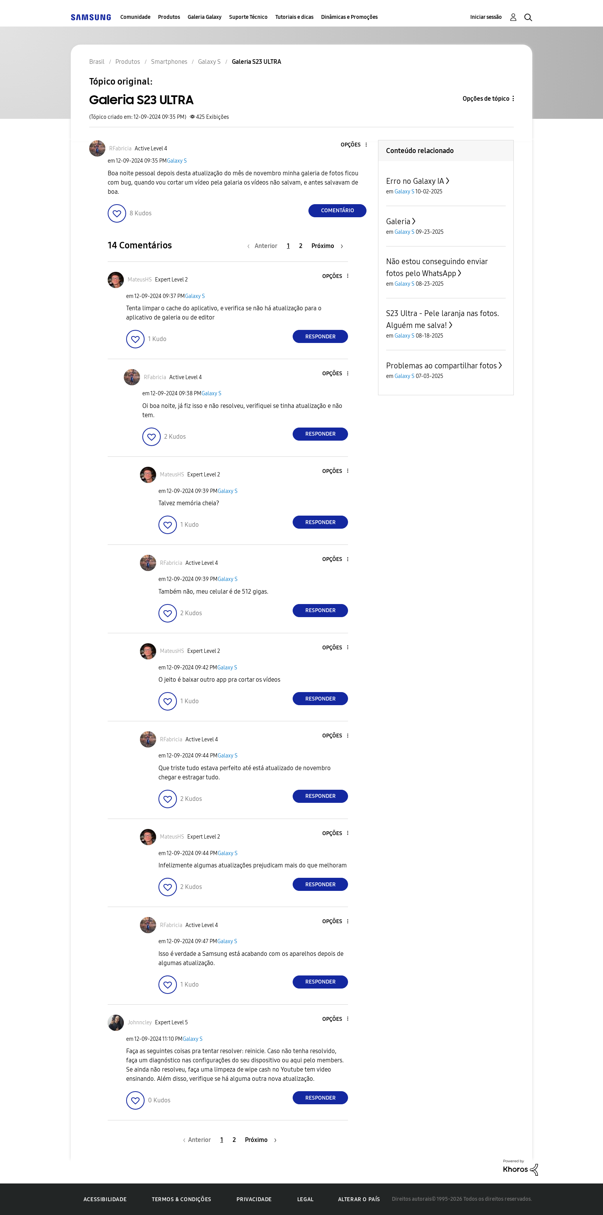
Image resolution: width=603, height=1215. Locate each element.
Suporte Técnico (248, 17)
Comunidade (135, 17)
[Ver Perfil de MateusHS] (140, 279)
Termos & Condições (182, 1199)
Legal (305, 1199)
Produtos (169, 17)
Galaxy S (177, 161)
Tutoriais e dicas (294, 17)
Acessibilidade (105, 1199)
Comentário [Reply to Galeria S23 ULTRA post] (337, 210)
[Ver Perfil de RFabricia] (120, 148)
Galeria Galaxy (205, 17)
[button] (353, 145)
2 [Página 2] (300, 246)
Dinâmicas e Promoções (349, 17)
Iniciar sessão (486, 17)
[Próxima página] (327, 246)
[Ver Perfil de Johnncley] (140, 1022)
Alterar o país (359, 1199)
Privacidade (254, 1199)
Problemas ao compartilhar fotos (441, 365)
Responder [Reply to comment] (320, 336)
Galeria (398, 221)
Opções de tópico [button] (486, 98)
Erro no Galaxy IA (415, 181)
